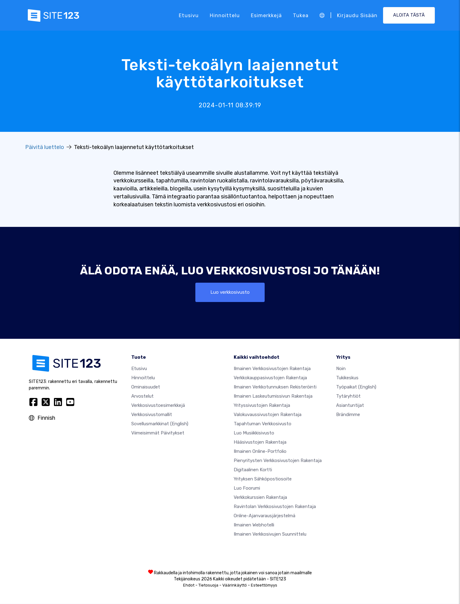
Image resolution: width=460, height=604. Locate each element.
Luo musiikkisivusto (254, 433)
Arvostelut (142, 396)
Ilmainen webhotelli (254, 525)
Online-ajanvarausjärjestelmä (264, 516)
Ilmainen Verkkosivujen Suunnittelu (270, 534)
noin (341, 369)
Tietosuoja (208, 585)
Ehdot (188, 585)
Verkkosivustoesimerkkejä (158, 405)
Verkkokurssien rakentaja (260, 497)
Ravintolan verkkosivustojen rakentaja (275, 507)
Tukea (301, 15)
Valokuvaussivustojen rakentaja (267, 415)
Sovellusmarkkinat (159, 424)
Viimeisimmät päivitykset (157, 433)
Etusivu (189, 15)
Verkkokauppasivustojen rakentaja (270, 378)
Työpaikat (356, 387)
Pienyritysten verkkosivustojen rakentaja (278, 461)
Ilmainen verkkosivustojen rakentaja (272, 369)
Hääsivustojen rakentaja (260, 442)
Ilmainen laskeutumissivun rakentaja (273, 396)
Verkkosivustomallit (151, 415)
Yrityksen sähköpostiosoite (263, 479)
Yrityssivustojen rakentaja (262, 405)
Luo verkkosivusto (230, 292)
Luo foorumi (247, 488)
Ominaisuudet (145, 387)
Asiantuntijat (350, 405)
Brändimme (348, 415)
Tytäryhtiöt (348, 396)
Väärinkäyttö (234, 585)
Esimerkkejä (266, 15)
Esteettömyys (264, 585)
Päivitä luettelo (44, 147)
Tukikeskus (347, 378)
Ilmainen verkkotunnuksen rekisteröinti (275, 387)
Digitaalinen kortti (253, 470)
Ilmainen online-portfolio (260, 451)
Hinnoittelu (225, 15)
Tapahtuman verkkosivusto (262, 424)
